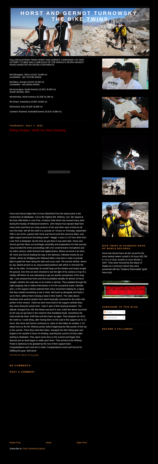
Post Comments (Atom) (34, 448)
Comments (110, 317)
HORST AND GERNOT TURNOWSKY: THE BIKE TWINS (80, 16)
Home (49, 442)
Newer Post (15, 442)
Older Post (82, 442)
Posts (108, 312)
